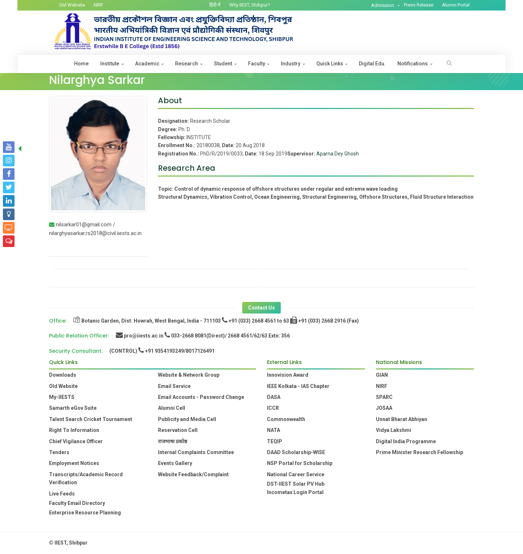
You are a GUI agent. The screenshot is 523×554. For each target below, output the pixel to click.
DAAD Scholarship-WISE (296, 452)
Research (186, 63)
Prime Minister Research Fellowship (419, 452)
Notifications (412, 63)
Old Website (72, 5)
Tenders (59, 452)
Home (81, 63)
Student (223, 63)
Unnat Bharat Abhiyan (401, 419)
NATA (273, 430)
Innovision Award (287, 375)
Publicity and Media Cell (187, 419)
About (170, 100)
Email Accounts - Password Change (201, 397)
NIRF (99, 5)
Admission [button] (383, 5)
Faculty (256, 63)
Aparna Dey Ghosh (337, 154)
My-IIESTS (61, 397)
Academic (147, 63)
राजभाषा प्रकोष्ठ (172, 441)
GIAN (382, 375)
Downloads (62, 375)
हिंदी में (214, 5)
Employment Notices (74, 463)
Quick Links (329, 63)
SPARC (384, 397)
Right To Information (74, 430)
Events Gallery (175, 463)
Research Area (186, 168)
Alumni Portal (456, 5)
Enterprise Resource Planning (85, 512)
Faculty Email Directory (77, 503)
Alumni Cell (171, 408)
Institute (109, 63)
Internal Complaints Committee (196, 452)
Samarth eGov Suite (73, 408)
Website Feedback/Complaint (193, 474)
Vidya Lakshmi (393, 430)
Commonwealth (286, 419)
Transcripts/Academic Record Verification (86, 478)
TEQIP (274, 441)
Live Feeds (62, 494)
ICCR (273, 408)
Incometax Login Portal (295, 492)
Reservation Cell (178, 430)
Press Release (418, 5)
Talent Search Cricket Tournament (90, 419)
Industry (290, 63)
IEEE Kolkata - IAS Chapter (298, 386)
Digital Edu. (372, 63)
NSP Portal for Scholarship (299, 463)
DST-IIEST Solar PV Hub (295, 484)
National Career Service (295, 474)
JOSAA (384, 408)
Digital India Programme (406, 441)
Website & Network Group (188, 375)
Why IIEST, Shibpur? (249, 5)
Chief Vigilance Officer (76, 441)
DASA (273, 397)
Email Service (174, 386)
